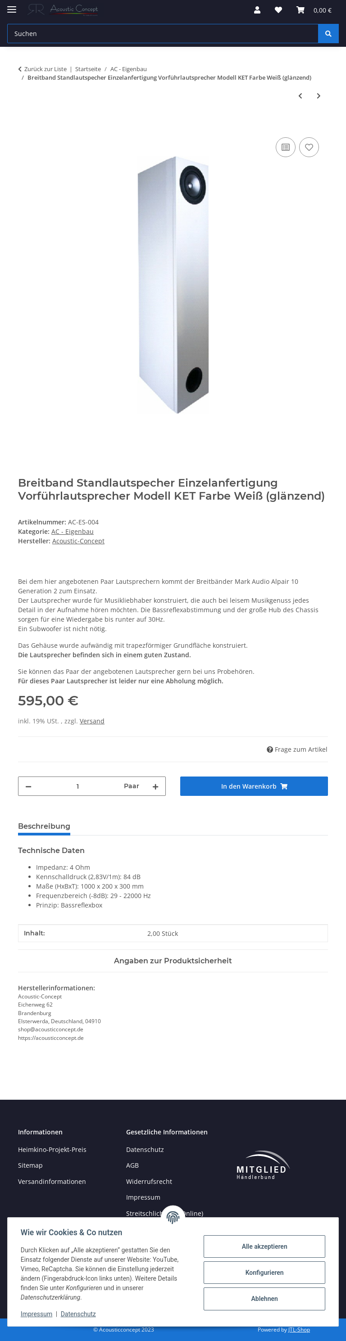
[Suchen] (328, 33)
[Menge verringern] (28, 786)
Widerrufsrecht (149, 1181)
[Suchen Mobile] (163, 33)
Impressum (38, 1314)
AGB (132, 1165)
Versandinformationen (52, 1181)
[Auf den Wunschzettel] (309, 147)
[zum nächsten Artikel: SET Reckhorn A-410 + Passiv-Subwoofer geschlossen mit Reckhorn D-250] (319, 95)
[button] (257, 10)
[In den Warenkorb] (25, 125)
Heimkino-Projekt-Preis (52, 1149)
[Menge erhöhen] (155, 786)
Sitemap (30, 1165)
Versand (92, 721)
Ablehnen (263, 1298)
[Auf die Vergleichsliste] (286, 147)
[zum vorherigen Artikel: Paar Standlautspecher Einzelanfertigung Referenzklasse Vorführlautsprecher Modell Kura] (300, 95)
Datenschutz (79, 1314)
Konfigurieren (263, 1272)
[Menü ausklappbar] (11, 5)
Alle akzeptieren (263, 1246)
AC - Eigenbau (72, 531)
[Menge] (78, 786)
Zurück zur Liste (45, 69)
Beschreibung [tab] (44, 826)
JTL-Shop (299, 1329)
